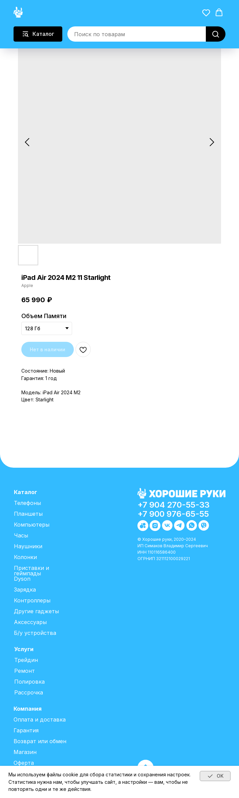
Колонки (25, 557)
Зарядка (25, 589)
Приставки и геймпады (31, 570)
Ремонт (24, 670)
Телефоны (27, 503)
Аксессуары (30, 622)
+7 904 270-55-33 (173, 505)
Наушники (28, 546)
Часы (21, 535)
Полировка (29, 681)
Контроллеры (32, 600)
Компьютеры (31, 524)
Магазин (25, 752)
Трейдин (26, 660)
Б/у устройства (35, 632)
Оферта (24, 762)
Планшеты (28, 513)
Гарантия (26, 730)
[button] (206, 12)
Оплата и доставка (40, 719)
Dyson (22, 578)
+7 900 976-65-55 (173, 514)
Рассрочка (28, 692)
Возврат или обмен (40, 741)
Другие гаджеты (36, 611)
